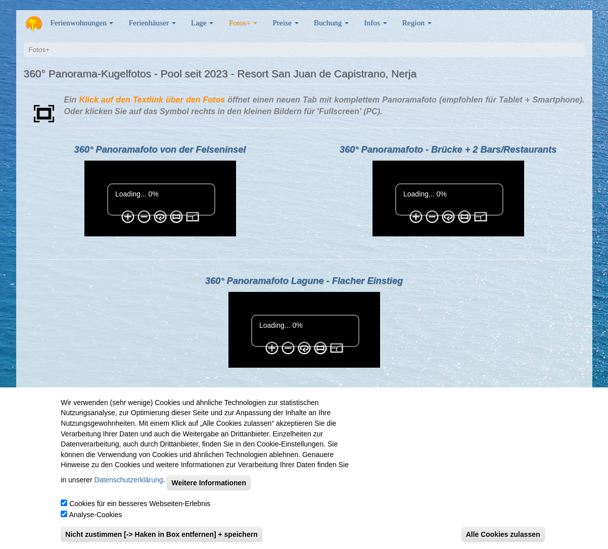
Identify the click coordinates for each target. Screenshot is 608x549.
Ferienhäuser (151, 22)
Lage (202, 22)
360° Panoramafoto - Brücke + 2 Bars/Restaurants (448, 149)
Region (417, 22)
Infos (375, 22)
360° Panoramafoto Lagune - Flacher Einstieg (304, 281)
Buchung (331, 22)
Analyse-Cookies (95, 515)
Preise (285, 22)
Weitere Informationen (208, 483)
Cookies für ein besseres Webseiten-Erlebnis (139, 504)
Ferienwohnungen (82, 22)
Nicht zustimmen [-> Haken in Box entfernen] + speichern (161, 534)
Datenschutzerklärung (128, 480)
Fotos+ (242, 22)
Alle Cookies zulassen (503, 534)
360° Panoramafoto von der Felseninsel (160, 149)
